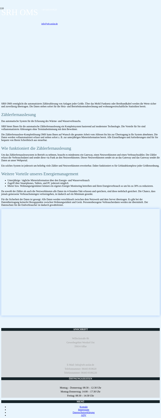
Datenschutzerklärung (84, 412)
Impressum (83, 409)
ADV (83, 415)
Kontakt (84, 407)
